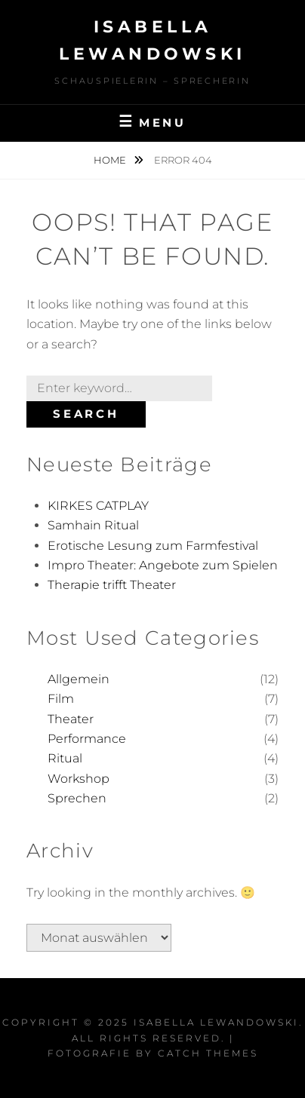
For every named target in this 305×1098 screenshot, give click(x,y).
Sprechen (77, 798)
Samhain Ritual (93, 525)
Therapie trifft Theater (112, 585)
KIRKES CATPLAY (98, 505)
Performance (87, 738)
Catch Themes (208, 1053)
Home (111, 160)
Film (61, 699)
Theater (71, 719)
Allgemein (78, 679)
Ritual (65, 758)
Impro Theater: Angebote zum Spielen (163, 565)
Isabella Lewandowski (216, 1022)
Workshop (78, 778)
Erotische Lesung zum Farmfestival (153, 545)
